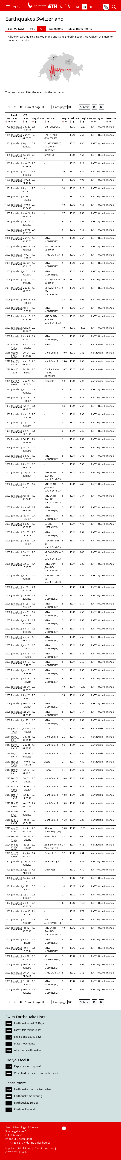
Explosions (56, 29)
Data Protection (44, 1148)
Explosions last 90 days (27, 1036)
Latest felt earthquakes (27, 1030)
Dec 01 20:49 (14, 780)
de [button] (78, 7)
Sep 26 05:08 (14, 855)
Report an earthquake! (27, 1066)
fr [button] (90, 7)
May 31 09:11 (15, 738)
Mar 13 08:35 (15, 363)
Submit (84, 107)
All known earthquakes (27, 1050)
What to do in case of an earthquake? (36, 1073)
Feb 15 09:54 (14, 821)
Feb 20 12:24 (14, 371)
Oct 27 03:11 (14, 771)
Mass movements (80, 29)
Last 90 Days (16, 29)
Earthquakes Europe (26, 1102)
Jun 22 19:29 (14, 730)
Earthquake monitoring (28, 1096)
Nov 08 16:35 (14, 763)
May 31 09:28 (15, 746)
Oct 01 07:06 (14, 354)
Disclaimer (24, 1148)
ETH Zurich (20, 1152)
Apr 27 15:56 (14, 346)
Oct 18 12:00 (14, 788)
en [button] (84, 7)
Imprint (9, 1148)
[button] (12, 7)
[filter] (8, 121)
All (41, 29)
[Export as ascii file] (101, 107)
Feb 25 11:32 (14, 846)
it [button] (96, 7)
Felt (32, 29)
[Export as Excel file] (94, 107)
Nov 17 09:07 (14, 805)
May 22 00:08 (15, 382)
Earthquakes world (25, 1109)
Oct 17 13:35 (14, 796)
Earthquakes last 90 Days (29, 1023)
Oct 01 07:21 (14, 813)
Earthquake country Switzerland (33, 1089)
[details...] (16, 126)
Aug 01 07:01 (14, 830)
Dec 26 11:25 (14, 838)
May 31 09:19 (15, 755)
